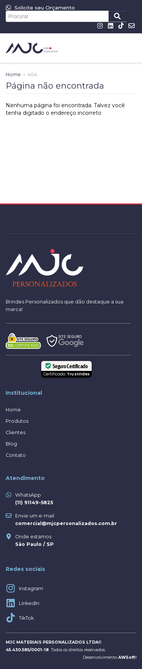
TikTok (26, 618)
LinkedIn (29, 603)
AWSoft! (127, 657)
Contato (16, 455)
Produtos (17, 421)
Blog (11, 444)
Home (13, 74)
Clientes (15, 432)
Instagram (31, 588)
